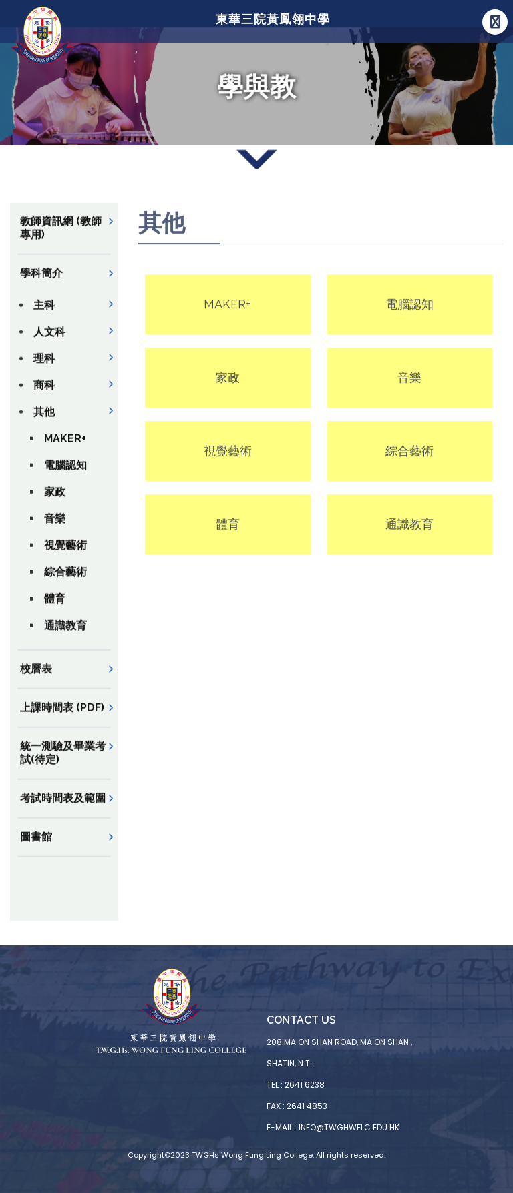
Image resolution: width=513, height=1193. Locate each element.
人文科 (49, 341)
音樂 (54, 528)
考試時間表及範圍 (63, 807)
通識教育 (65, 635)
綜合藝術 (65, 581)
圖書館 (36, 846)
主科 (44, 314)
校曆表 (36, 678)
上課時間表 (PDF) (62, 717)
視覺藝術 (65, 554)
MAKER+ (65, 448)
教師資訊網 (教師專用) (61, 237)
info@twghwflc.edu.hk (349, 1127)
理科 (44, 368)
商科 (44, 394)
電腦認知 (65, 474)
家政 (54, 501)
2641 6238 (305, 1084)
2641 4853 (307, 1106)
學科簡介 (41, 282)
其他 (44, 421)
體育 (54, 608)
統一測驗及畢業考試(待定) (63, 762)
